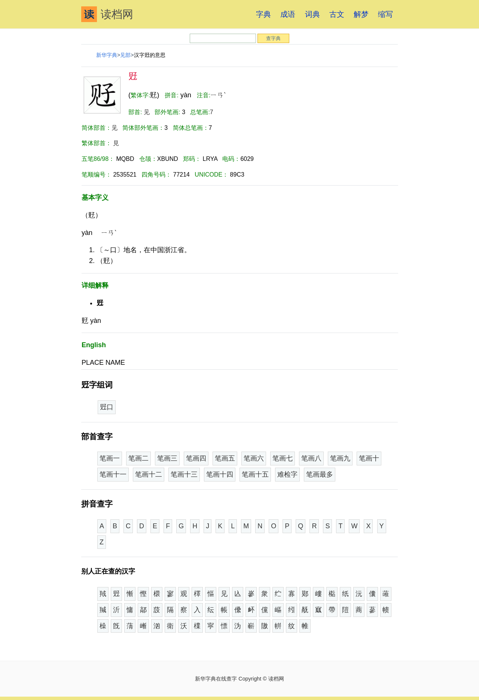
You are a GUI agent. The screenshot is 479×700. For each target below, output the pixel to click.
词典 (312, 14)
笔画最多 (319, 474)
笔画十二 (148, 474)
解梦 (361, 14)
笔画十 (369, 458)
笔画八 (311, 458)
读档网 (107, 14)
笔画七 (282, 458)
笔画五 (225, 458)
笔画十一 (113, 474)
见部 (125, 55)
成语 (287, 14)
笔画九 (340, 458)
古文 (336, 14)
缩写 (385, 14)
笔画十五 (255, 474)
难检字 (287, 474)
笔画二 (138, 458)
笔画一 (110, 458)
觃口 (106, 407)
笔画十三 (184, 474)
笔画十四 (219, 474)
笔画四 (196, 458)
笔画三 (167, 458)
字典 (263, 14)
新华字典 (106, 55)
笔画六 (254, 458)
